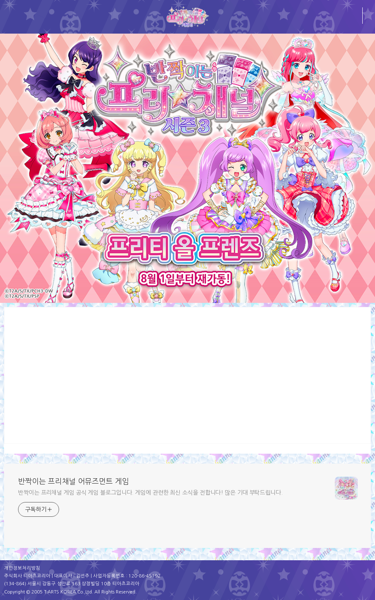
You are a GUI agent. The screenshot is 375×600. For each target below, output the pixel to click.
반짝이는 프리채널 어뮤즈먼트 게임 (73, 481)
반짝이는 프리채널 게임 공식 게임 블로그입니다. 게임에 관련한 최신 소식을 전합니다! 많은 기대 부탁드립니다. (150, 492)
